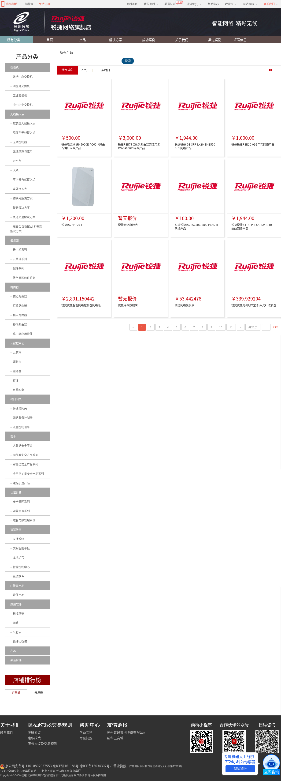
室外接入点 (20, 189)
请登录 (29, 4)
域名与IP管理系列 (24, 520)
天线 (15, 170)
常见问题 (85, 738)
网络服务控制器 (23, 417)
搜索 (128, 61)
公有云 (17, 632)
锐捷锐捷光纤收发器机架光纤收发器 (253, 305)
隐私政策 (34, 738)
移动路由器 (20, 324)
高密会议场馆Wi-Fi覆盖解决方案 (26, 229)
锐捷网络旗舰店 (128, 224)
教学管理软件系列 (24, 277)
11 (231, 327)
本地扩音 (18, 557)
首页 (49, 39)
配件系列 (18, 268)
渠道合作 (16, 660)
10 (220, 327)
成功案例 (148, 39)
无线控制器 (20, 142)
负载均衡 (18, 389)
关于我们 (181, 39)
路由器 (14, 287)
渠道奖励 (214, 39)
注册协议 (34, 732)
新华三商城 (115, 738)
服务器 (17, 371)
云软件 (17, 352)
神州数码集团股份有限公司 (126, 732)
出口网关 (16, 399)
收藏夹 (231, 4)
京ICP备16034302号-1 (96, 766)
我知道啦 (240, 768)
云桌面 (14, 240)
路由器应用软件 (23, 333)
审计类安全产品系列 (25, 464)
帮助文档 (85, 732)
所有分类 (16, 40)
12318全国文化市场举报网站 (18, 771)
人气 (84, 70)
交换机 (14, 67)
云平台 (17, 160)
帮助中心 (213, 4)
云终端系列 (20, 259)
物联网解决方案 (23, 198)
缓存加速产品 (21, 483)
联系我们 (6, 732)
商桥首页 (132, 4)
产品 (82, 39)
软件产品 (18, 594)
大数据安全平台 (23, 445)
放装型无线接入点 (24, 123)
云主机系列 (20, 249)
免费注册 (44, 4)
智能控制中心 (21, 567)
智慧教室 (16, 529)
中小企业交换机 (23, 104)
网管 (15, 622)
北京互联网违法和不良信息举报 (61, 771)
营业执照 (119, 766)
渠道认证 (171, 4)
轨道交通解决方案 (24, 217)
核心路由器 (20, 296)
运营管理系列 (21, 511)
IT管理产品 (17, 585)
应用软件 (16, 604)
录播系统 (18, 538)
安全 (13, 436)
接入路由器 (20, 315)
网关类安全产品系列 (25, 455)
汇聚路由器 (20, 305)
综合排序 (67, 69)
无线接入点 (17, 114)
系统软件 (18, 576)
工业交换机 (20, 95)
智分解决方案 (21, 207)
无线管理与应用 (23, 151)
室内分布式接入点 (24, 179)
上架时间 (104, 70)
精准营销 (18, 613)
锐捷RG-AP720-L (72, 224)
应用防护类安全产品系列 (28, 473)
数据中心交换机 (23, 76)
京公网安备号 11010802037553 (28, 766)
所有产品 (66, 52)
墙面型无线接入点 (24, 132)
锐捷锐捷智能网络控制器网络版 (81, 305)
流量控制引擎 (21, 427)
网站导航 (250, 4)
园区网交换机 (21, 86)
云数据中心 (17, 343)
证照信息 (239, 39)
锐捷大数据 (20, 641)
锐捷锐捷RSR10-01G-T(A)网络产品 (252, 144)
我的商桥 (151, 4)
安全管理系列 (21, 501)
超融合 (17, 361)
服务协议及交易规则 (42, 743)
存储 (15, 380)
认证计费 (16, 492)
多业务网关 (20, 408)
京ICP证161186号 (66, 766)
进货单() (194, 4)
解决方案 (115, 39)
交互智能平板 (21, 548)
